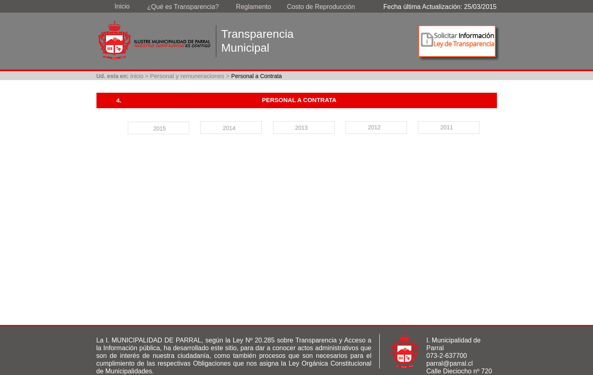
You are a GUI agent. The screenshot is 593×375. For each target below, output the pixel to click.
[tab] (158, 128)
